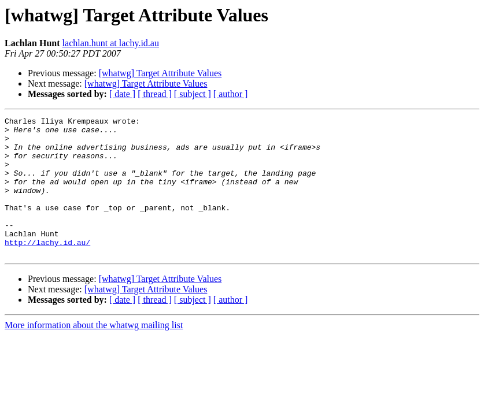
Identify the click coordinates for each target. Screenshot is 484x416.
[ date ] (122, 94)
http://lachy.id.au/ (47, 268)
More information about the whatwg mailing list (94, 353)
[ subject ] (192, 94)
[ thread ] (155, 94)
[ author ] (230, 94)
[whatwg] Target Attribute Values (160, 73)
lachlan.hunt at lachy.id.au (110, 43)
